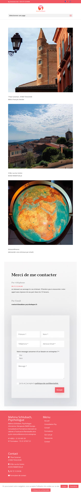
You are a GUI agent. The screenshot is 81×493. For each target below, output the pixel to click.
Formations (48, 431)
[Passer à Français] (66, 1)
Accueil (46, 421)
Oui (19, 355)
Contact (47, 442)
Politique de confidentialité (40, 490)
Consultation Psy (50, 424)
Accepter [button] (64, 486)
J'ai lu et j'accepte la (38, 383)
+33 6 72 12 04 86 (24, 2)
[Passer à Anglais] (70, 1)
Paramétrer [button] (73, 486)
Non (20, 358)
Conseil (47, 428)
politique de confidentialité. (47, 383)
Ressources (48, 438)
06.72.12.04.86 (17, 286)
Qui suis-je (48, 435)
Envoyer (60, 390)
